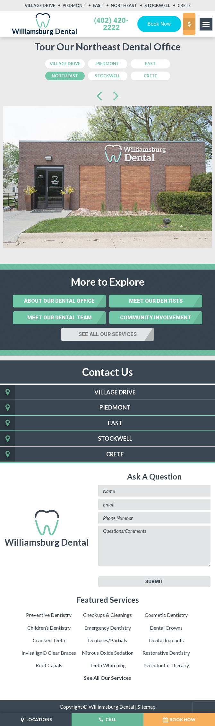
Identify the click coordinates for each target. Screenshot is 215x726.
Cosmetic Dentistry (166, 615)
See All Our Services (108, 334)
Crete (184, 6)
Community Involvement (155, 318)
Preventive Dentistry (49, 615)
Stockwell (157, 6)
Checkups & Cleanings (107, 615)
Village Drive (40, 6)
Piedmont (74, 6)
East (98, 6)
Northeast (124, 6)
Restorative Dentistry (166, 653)
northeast (65, 75)
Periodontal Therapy (166, 665)
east (150, 63)
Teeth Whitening (108, 665)
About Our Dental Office (59, 301)
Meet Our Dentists (156, 301)
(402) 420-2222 (111, 24)
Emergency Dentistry (107, 628)
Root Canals (49, 665)
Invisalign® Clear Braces (49, 653)
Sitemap (147, 707)
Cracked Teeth (49, 640)
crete (150, 75)
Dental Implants (166, 640)
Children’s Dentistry (49, 628)
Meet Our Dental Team (59, 318)
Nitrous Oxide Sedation (107, 653)
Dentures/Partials (107, 640)
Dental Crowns (166, 628)
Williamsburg (46, 528)
